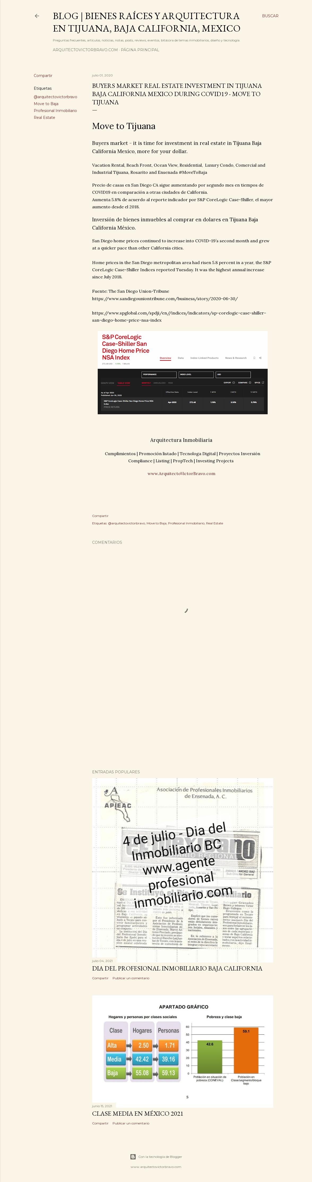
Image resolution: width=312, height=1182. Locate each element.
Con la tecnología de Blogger (156, 1157)
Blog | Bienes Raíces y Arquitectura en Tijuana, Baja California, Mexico (147, 22)
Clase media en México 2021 (137, 1113)
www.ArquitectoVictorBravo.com (181, 473)
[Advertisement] (182, 719)
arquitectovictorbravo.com (85, 50)
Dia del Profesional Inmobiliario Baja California (177, 968)
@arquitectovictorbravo (55, 96)
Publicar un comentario (131, 978)
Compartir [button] (43, 75)
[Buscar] (270, 16)
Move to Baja (46, 103)
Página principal (140, 50)
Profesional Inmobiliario (55, 110)
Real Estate (44, 117)
